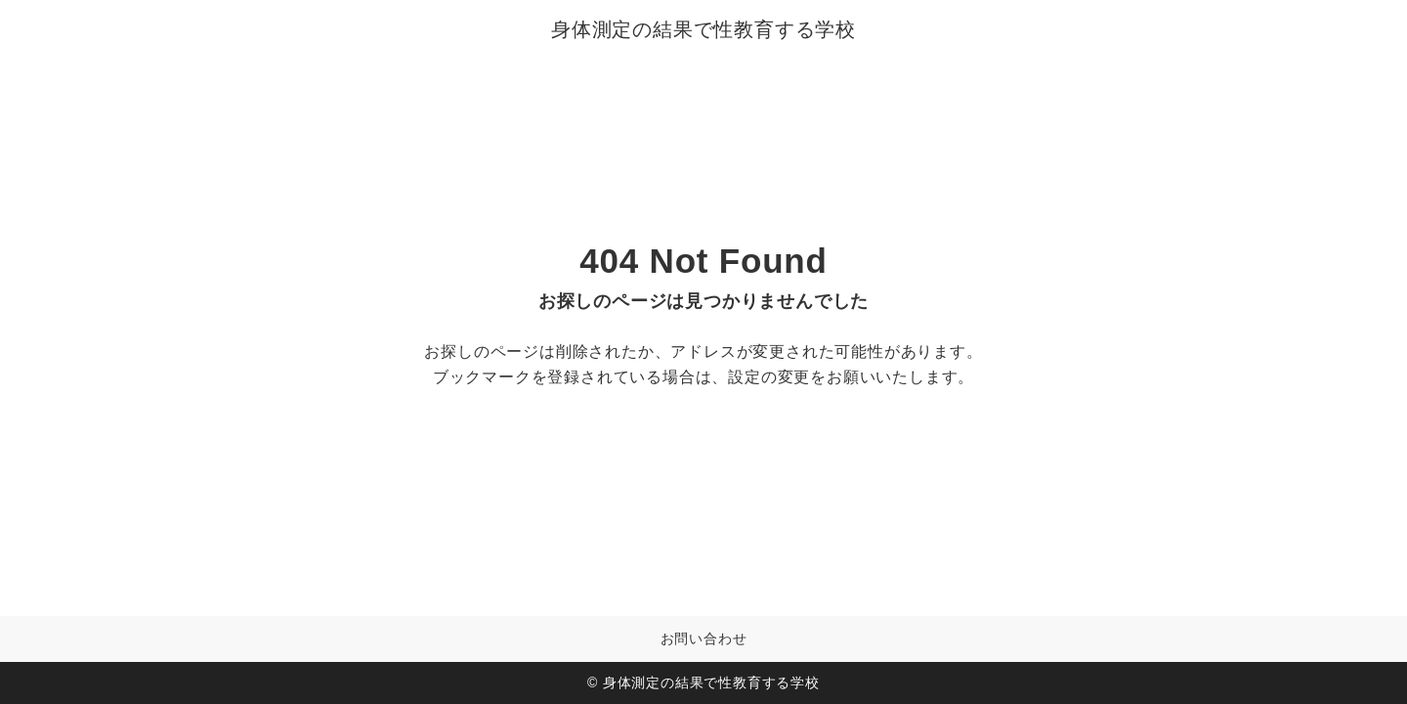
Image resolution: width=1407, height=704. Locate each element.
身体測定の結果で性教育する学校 (703, 29)
